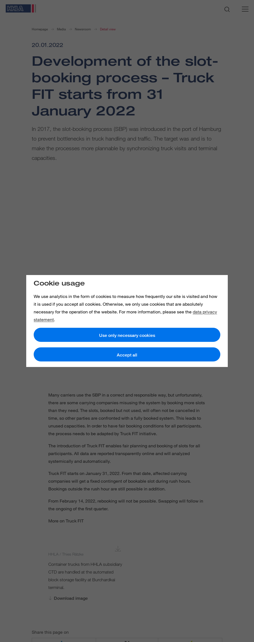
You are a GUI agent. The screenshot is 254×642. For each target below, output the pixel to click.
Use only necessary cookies (127, 335)
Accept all (127, 355)
